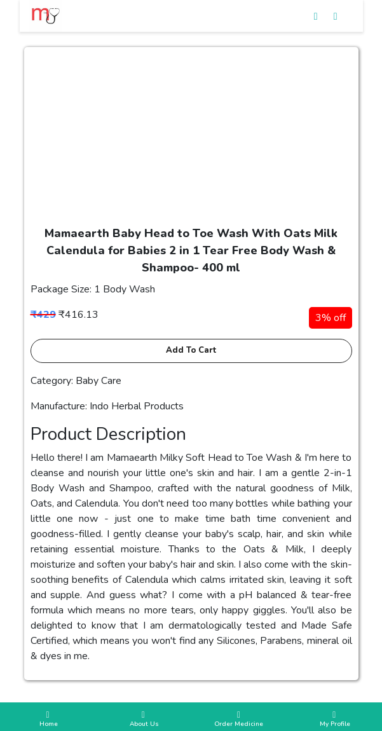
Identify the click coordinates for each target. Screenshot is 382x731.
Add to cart (191, 350)
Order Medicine (239, 719)
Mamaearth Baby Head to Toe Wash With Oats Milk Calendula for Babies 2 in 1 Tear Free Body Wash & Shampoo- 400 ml (191, 250)
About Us (143, 719)
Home (47, 719)
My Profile (334, 719)
